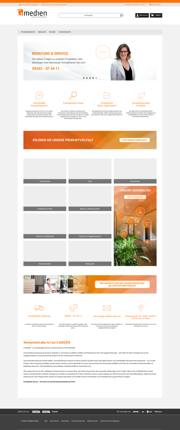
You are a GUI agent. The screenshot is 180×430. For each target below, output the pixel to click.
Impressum (65, 421)
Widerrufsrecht (92, 421)
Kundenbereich (65, 32)
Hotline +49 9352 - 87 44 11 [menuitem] (135, 4)
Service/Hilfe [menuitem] (155, 4)
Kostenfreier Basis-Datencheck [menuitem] (54, 4)
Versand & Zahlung (78, 421)
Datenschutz (54, 421)
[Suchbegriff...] (91, 15)
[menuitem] (91, 15)
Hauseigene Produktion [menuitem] (28, 4)
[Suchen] (121, 15)
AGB (45, 421)
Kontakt (52, 32)
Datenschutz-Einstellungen (110, 421)
